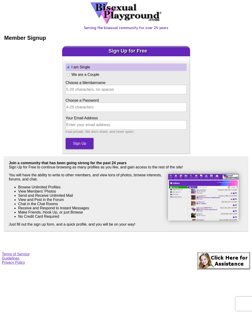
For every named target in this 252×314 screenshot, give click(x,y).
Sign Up (79, 143)
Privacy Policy (13, 262)
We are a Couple (85, 75)
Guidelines (11, 258)
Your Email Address (82, 118)
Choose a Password (82, 100)
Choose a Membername (86, 83)
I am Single (80, 67)
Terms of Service (16, 254)
